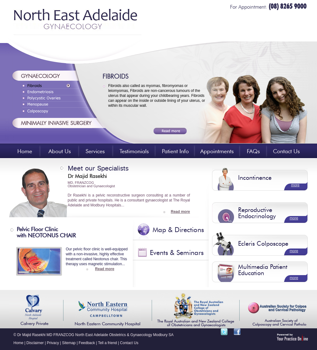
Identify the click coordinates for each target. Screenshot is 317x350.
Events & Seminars (177, 253)
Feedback (87, 343)
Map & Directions (178, 230)
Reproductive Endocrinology (257, 213)
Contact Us (129, 343)
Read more (180, 212)
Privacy (53, 343)
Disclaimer (35, 343)
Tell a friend (107, 343)
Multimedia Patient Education (262, 270)
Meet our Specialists (98, 167)
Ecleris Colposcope (263, 244)
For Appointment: (268, 7)
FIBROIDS (115, 77)
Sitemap (69, 343)
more (295, 185)
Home (19, 343)
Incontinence (254, 178)
